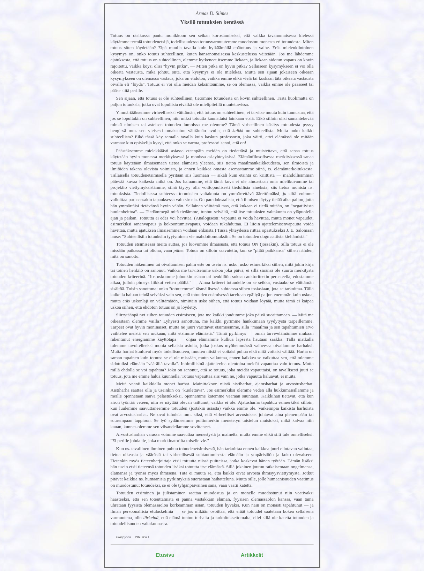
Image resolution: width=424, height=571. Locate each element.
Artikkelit (252, 555)
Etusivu (165, 555)
